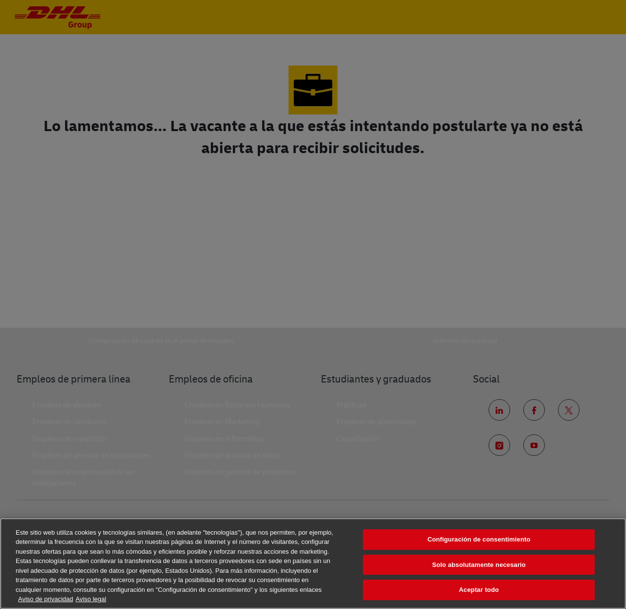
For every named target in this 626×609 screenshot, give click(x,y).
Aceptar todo (479, 589)
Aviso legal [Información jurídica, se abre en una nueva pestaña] (91, 599)
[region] (313, 563)
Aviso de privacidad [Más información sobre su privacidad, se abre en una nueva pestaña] (45, 599)
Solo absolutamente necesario (478, 564)
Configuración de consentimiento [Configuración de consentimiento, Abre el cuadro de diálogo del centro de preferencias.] (479, 539)
